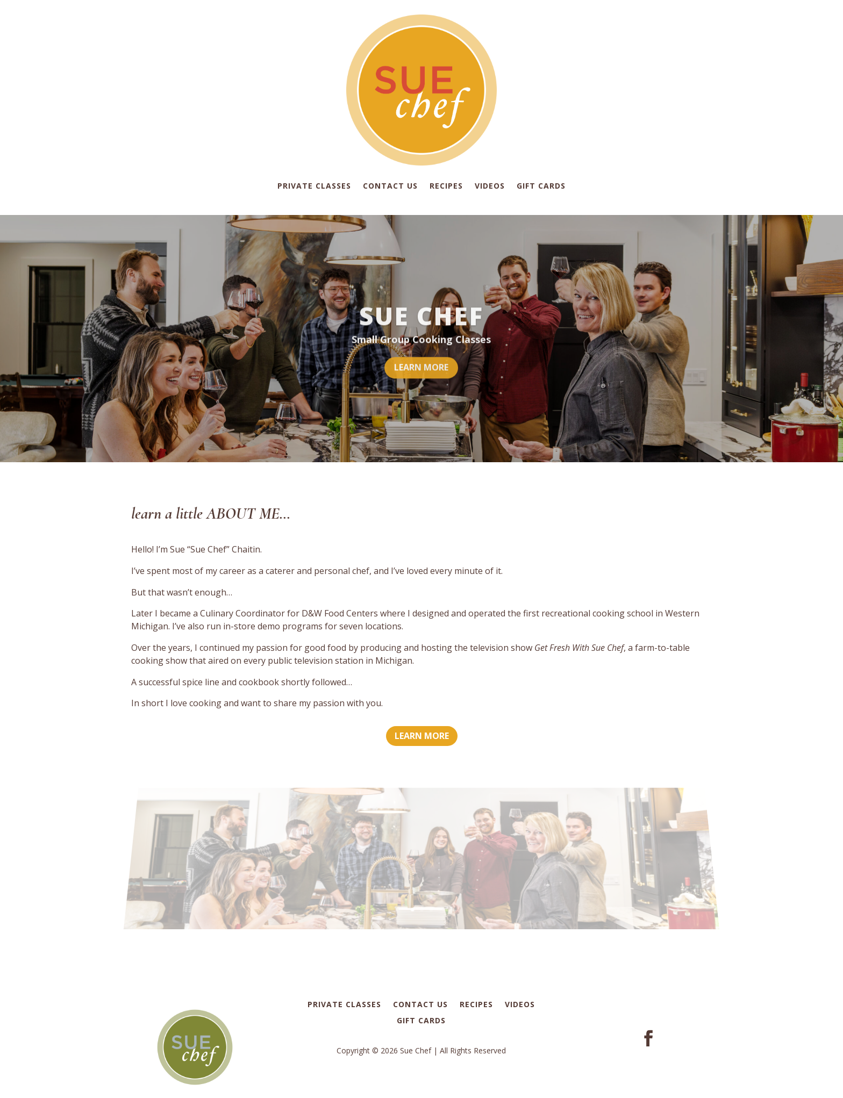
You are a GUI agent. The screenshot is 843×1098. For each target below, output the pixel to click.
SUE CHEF (421, 326)
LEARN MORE (421, 378)
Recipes (446, 186)
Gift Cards (541, 186)
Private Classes (314, 186)
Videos (490, 186)
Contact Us (390, 186)
